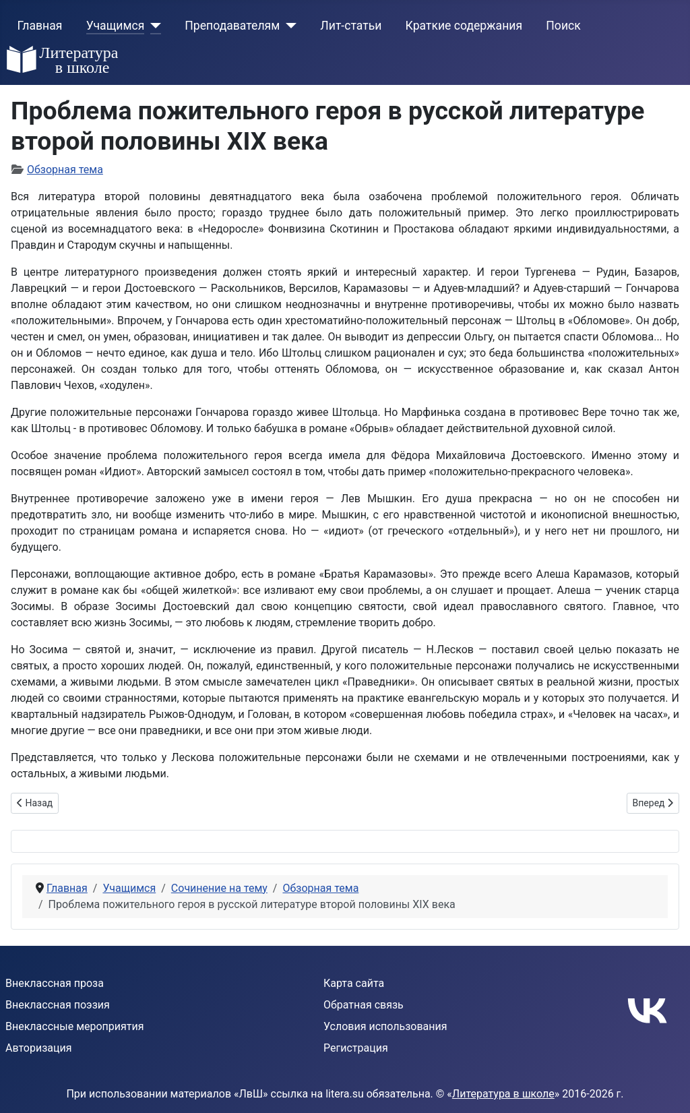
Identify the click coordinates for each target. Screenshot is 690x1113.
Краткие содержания (464, 25)
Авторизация (38, 1048)
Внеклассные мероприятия (74, 1026)
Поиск (563, 25)
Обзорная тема (65, 169)
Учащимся (115, 25)
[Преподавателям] (288, 25)
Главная (40, 25)
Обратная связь (363, 1004)
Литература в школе (503, 1093)
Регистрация (355, 1048)
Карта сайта (353, 983)
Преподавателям (232, 25)
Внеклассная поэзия (57, 1004)
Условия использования (385, 1026)
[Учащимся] (152, 25)
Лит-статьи (350, 25)
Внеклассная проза (54, 983)
